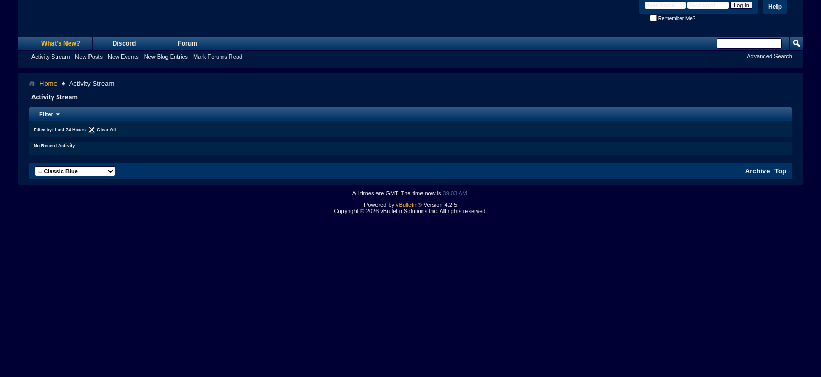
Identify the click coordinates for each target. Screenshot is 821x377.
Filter (46, 114)
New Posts (89, 56)
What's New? (60, 43)
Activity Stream (50, 56)
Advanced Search (769, 56)
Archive (757, 171)
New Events (123, 56)
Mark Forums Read (217, 56)
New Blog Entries (166, 56)
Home (48, 83)
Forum (187, 43)
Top (780, 171)
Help (775, 6)
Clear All (106, 129)
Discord (124, 43)
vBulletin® (409, 205)
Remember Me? (672, 18)
